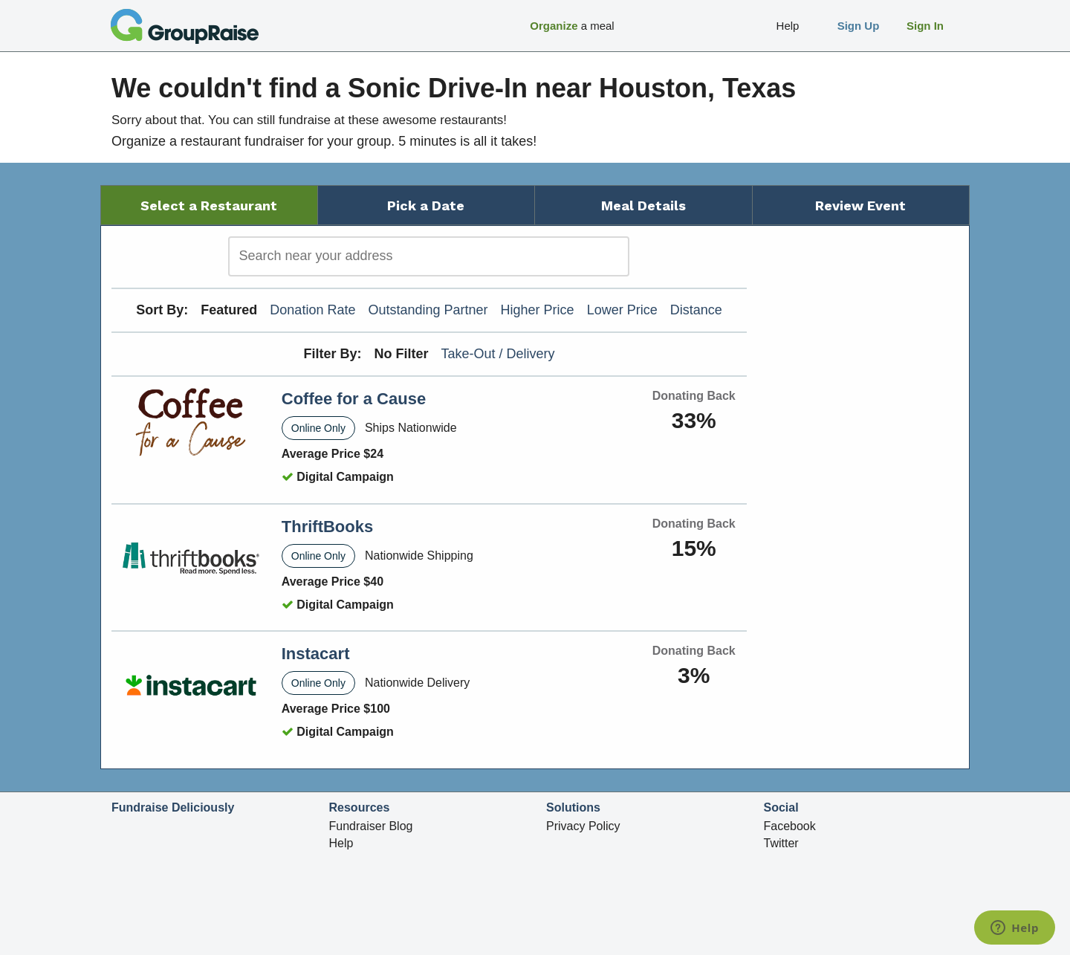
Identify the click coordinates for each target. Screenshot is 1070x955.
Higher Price (537, 309)
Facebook (790, 826)
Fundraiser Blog (371, 826)
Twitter (781, 843)
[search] (428, 256)
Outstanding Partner (427, 309)
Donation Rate (312, 309)
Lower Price (622, 309)
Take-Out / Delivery (498, 353)
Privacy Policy (583, 826)
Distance (696, 309)
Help (341, 843)
